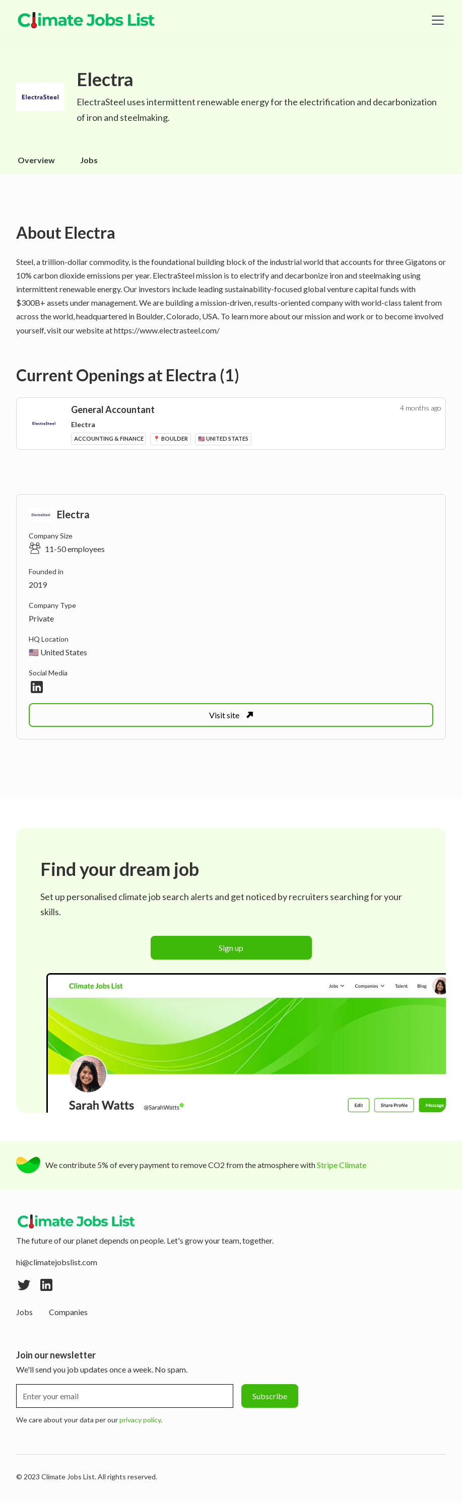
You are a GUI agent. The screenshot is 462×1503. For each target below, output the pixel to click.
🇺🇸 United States (58, 652)
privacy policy (140, 1419)
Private (41, 618)
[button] (436, 20)
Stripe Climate (341, 1165)
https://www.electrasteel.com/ (167, 330)
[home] (86, 20)
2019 (38, 584)
